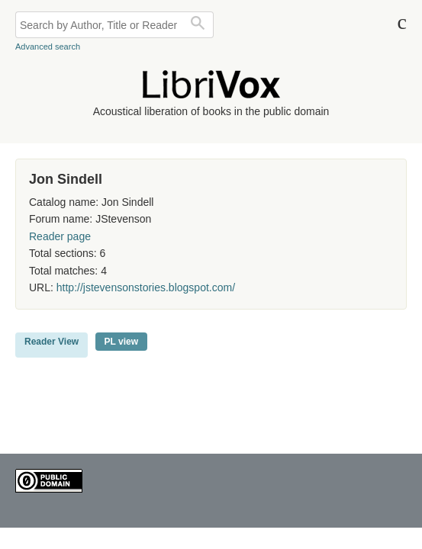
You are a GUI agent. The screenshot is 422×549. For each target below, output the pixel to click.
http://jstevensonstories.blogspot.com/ (145, 287)
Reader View (51, 341)
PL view (121, 341)
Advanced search (47, 46)
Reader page (60, 236)
